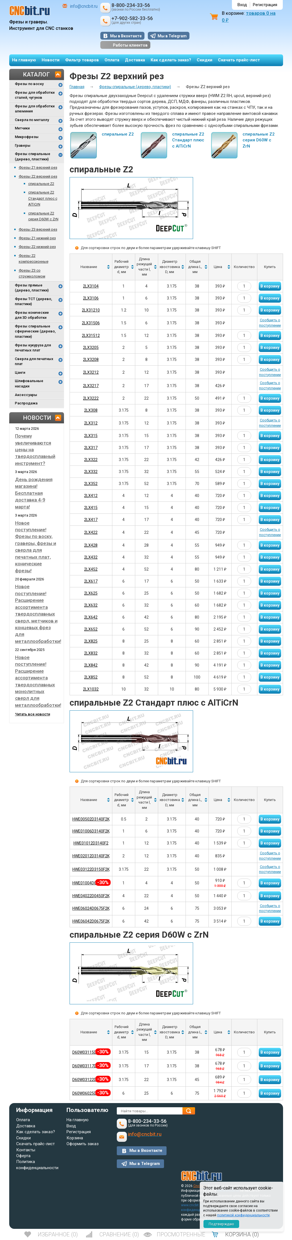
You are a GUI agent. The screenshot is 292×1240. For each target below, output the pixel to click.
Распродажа (26, 403)
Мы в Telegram (172, 36)
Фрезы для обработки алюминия (34, 109)
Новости (51, 59)
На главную (24, 59)
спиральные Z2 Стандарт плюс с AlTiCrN (42, 198)
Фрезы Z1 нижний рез (37, 238)
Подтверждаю (221, 1224)
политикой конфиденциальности (243, 1215)
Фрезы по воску (29, 84)
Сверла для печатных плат (34, 361)
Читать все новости (32, 714)
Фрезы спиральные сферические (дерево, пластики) (35, 331)
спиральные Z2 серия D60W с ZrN (259, 140)
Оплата (112, 59)
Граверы (22, 145)
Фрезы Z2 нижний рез (37, 247)
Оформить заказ (83, 1143)
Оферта (23, 1155)
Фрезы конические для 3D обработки (32, 315)
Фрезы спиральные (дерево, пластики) (32, 156)
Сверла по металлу (32, 120)
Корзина (75, 1137)
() (58, 1234)
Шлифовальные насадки (29, 383)
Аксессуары (26, 395)
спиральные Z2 (41, 184)
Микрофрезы (27, 137)
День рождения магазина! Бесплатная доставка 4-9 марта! (34, 493)
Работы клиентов (125, 45)
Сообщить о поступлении (270, 322)
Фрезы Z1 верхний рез (38, 167)
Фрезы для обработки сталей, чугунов (34, 95)
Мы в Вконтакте (126, 36)
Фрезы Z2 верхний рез (38, 176)
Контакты (25, 1149)
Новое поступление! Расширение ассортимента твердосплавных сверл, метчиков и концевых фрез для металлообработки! (38, 614)
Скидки (204, 59)
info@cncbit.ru (84, 6)
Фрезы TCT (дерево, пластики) (33, 301)
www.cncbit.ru (192, 1205)
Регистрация (265, 4)
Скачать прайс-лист (239, 59)
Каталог (36, 74)
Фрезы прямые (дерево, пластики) (32, 288)
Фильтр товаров (82, 59)
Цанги (20, 372)
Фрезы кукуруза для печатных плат (33, 348)
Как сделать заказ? (171, 59)
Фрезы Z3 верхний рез (38, 229)
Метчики (22, 128)
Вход (242, 4)
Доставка (135, 59)
